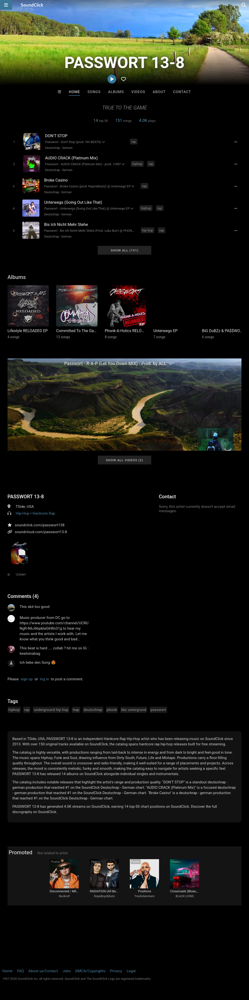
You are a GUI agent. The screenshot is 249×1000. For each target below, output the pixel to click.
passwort (158, 710)
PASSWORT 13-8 (26, 497)
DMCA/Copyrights (90, 971)
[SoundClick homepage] (32, 5)
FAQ (20, 971)
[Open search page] (244, 5)
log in (44, 679)
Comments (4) (23, 596)
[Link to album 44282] (77, 312)
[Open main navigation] (6, 5)
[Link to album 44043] (125, 312)
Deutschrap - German (59, 148)
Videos (138, 92)
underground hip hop (51, 710)
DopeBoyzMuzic (104, 896)
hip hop (147, 230)
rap (133, 142)
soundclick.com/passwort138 (39, 525)
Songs (94, 92)
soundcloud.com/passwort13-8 (41, 532)
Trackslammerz (144, 896)
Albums (116, 92)
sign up (27, 679)
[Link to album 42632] (222, 312)
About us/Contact (43, 971)
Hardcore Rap (43, 513)
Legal (131, 971)
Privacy (116, 971)
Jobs (66, 971)
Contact (182, 92)
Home (74, 92)
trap (76, 710)
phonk (112, 710)
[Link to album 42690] (174, 312)
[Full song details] (235, 142)
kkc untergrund (133, 710)
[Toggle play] (14, 142)
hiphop (137, 164)
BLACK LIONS (185, 896)
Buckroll (64, 896)
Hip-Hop (22, 513)
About (159, 92)
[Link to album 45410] (28, 312)
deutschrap (93, 710)
